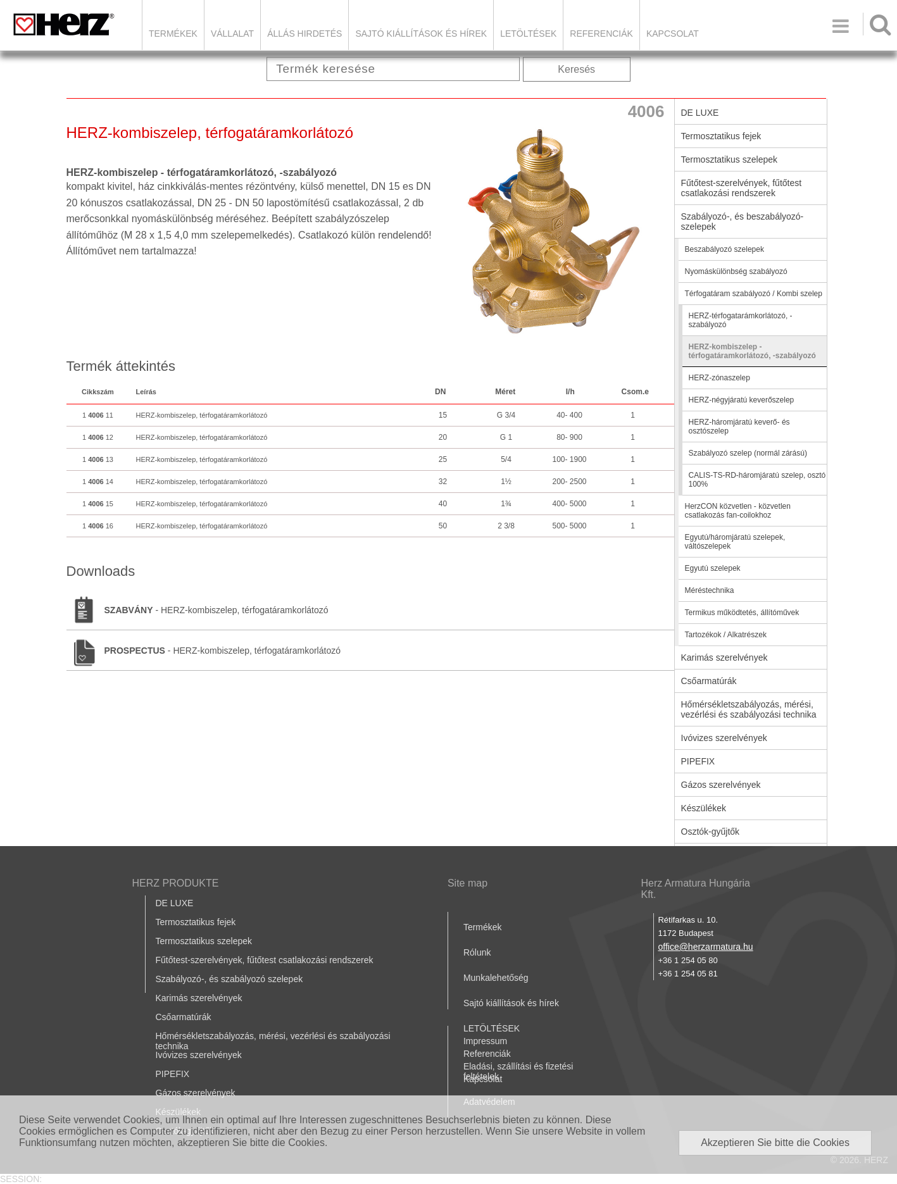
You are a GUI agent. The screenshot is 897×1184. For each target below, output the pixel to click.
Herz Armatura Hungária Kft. (695, 889)
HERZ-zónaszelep (719, 377)
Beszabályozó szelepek (724, 249)
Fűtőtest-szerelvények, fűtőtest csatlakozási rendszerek (741, 188)
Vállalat (232, 33)
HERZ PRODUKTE (175, 883)
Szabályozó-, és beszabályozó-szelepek (742, 221)
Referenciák (601, 33)
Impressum (485, 1041)
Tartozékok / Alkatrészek (726, 634)
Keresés (576, 69)
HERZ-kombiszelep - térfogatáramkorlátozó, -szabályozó (752, 351)
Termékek (173, 33)
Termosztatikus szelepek (729, 159)
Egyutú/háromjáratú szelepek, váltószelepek (735, 542)
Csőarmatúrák (709, 681)
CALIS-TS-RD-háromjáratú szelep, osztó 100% (757, 480)
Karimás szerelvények (724, 657)
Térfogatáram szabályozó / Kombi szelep (753, 293)
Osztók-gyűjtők (710, 831)
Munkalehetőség (496, 978)
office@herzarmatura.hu (705, 947)
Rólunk (477, 952)
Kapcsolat (672, 33)
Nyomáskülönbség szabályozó (736, 271)
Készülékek (704, 808)
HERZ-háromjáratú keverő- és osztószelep (739, 426)
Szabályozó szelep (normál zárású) (748, 453)
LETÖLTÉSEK (528, 33)
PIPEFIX (698, 761)
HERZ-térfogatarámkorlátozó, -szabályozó (741, 320)
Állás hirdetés (304, 33)
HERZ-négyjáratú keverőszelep (741, 400)
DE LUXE (700, 113)
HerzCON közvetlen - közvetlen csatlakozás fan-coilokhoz (738, 511)
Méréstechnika (709, 590)
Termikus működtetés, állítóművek (742, 612)
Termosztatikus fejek (721, 136)
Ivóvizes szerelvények (724, 738)
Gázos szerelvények (721, 785)
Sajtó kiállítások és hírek (421, 33)
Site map (467, 883)
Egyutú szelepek (713, 568)
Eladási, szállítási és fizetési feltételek (518, 1071)
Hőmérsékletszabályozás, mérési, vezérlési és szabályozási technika (749, 709)
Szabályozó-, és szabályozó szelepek (229, 979)
